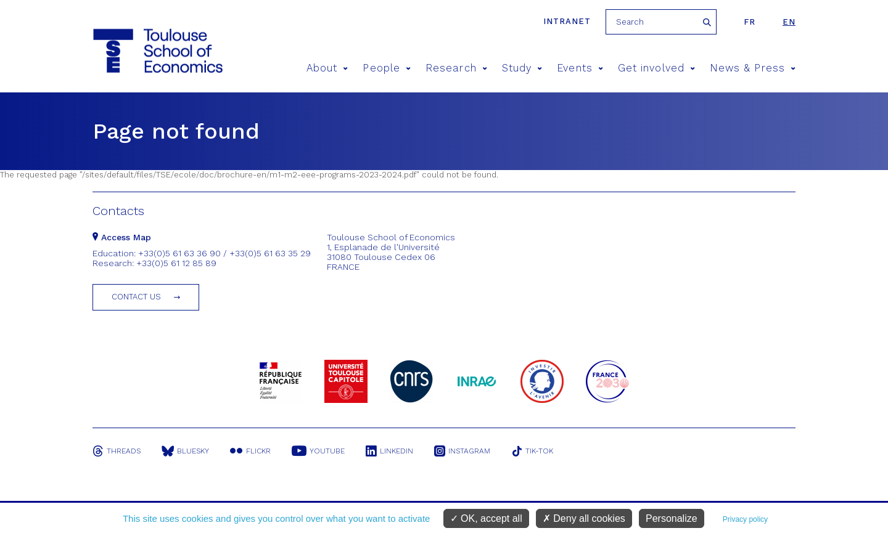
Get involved (656, 68)
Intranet (567, 21)
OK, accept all (486, 518)
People (387, 68)
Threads (116, 451)
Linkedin (389, 451)
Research (456, 68)
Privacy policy (745, 519)
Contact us (136, 296)
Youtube (318, 451)
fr (749, 21)
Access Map (121, 237)
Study (522, 68)
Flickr (250, 451)
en (789, 21)
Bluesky (185, 451)
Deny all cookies (584, 518)
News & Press (753, 68)
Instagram (462, 451)
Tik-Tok (532, 451)
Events (580, 68)
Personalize (671, 518)
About (327, 68)
